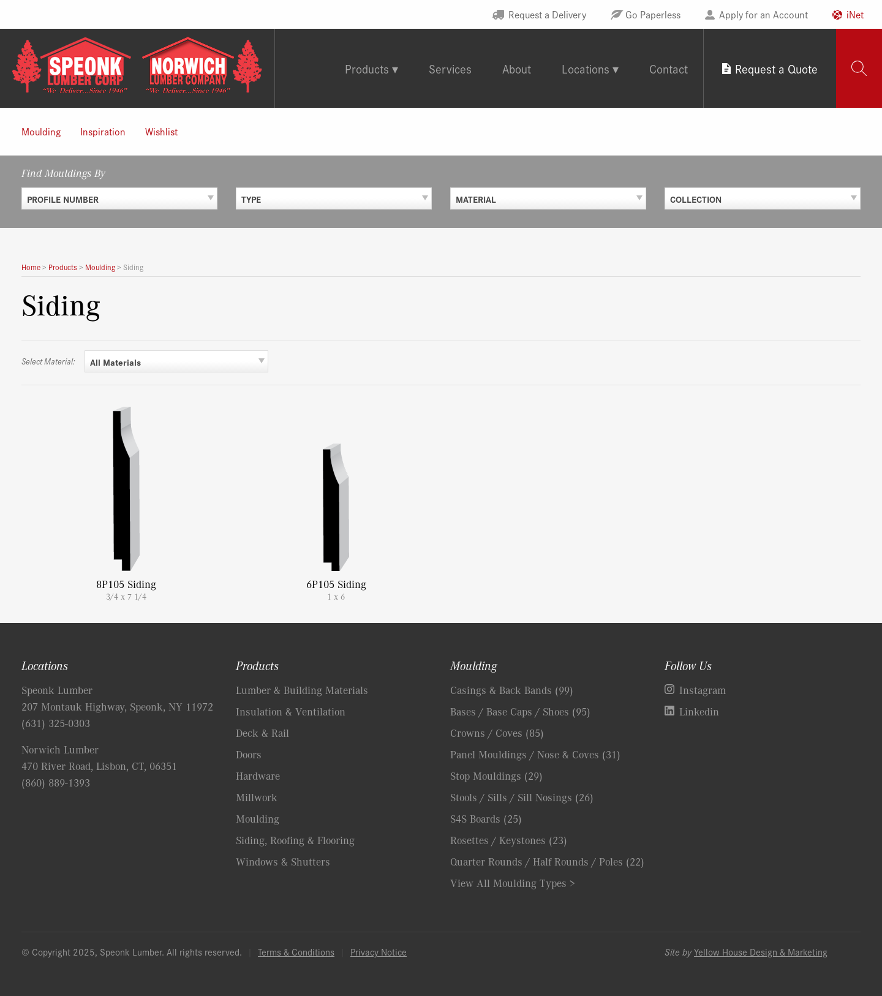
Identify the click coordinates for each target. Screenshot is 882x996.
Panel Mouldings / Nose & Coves (535, 754)
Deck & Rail (262, 732)
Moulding (41, 131)
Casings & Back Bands (511, 689)
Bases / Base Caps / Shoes (520, 711)
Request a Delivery (547, 14)
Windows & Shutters (283, 861)
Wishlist (161, 131)
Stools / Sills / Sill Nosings (522, 797)
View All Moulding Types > (512, 882)
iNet (855, 14)
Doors (249, 754)
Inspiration (103, 131)
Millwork (256, 797)
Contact (668, 68)
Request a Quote (776, 68)
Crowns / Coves (497, 732)
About (516, 68)
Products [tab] (367, 68)
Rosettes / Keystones (508, 839)
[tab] (859, 68)
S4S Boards (486, 818)
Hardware (258, 775)
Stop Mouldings (496, 775)
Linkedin (699, 711)
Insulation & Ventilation (290, 711)
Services (450, 68)
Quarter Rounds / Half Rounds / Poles (547, 861)
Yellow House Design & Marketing (760, 952)
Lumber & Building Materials (302, 689)
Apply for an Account (763, 14)
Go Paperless (652, 14)
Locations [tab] (585, 68)
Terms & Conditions (296, 952)
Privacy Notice (378, 952)
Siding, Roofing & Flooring (295, 839)
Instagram (702, 689)
